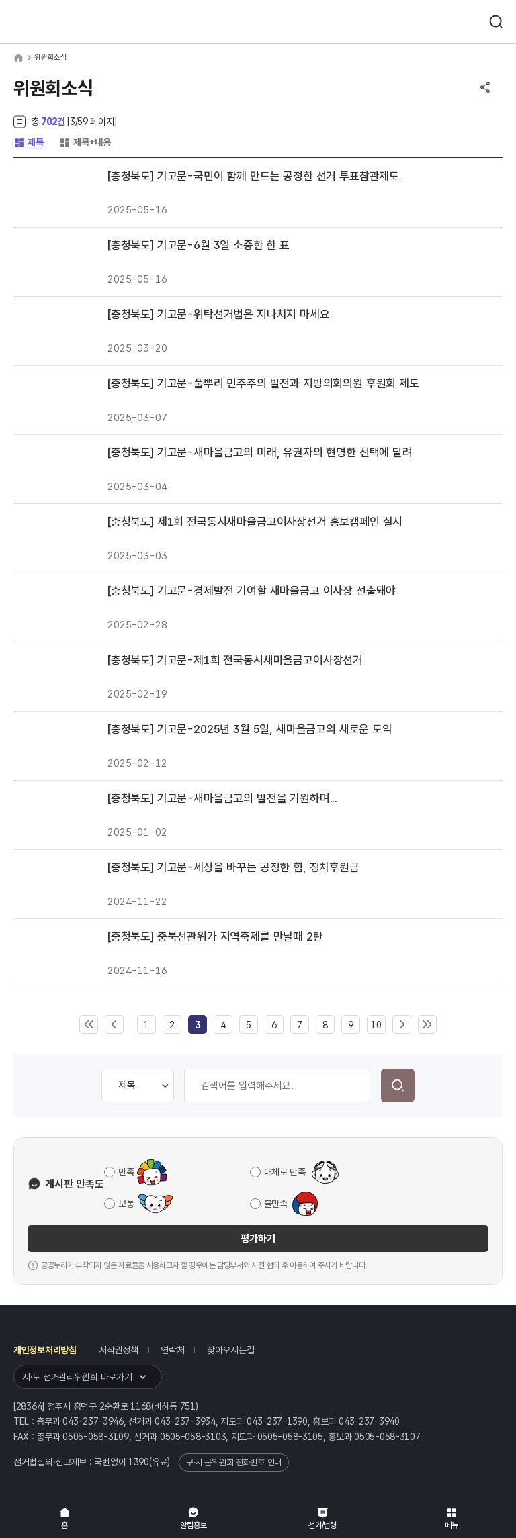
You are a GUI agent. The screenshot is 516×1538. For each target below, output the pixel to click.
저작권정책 (118, 1350)
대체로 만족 (285, 1172)
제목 (28, 142)
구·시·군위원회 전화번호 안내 (234, 1462)
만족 (126, 1172)
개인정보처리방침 (45, 1350)
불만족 (276, 1203)
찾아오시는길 (230, 1350)
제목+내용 (85, 142)
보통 (126, 1203)
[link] (197, 1025)
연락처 (172, 1350)
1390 (138, 1462)
